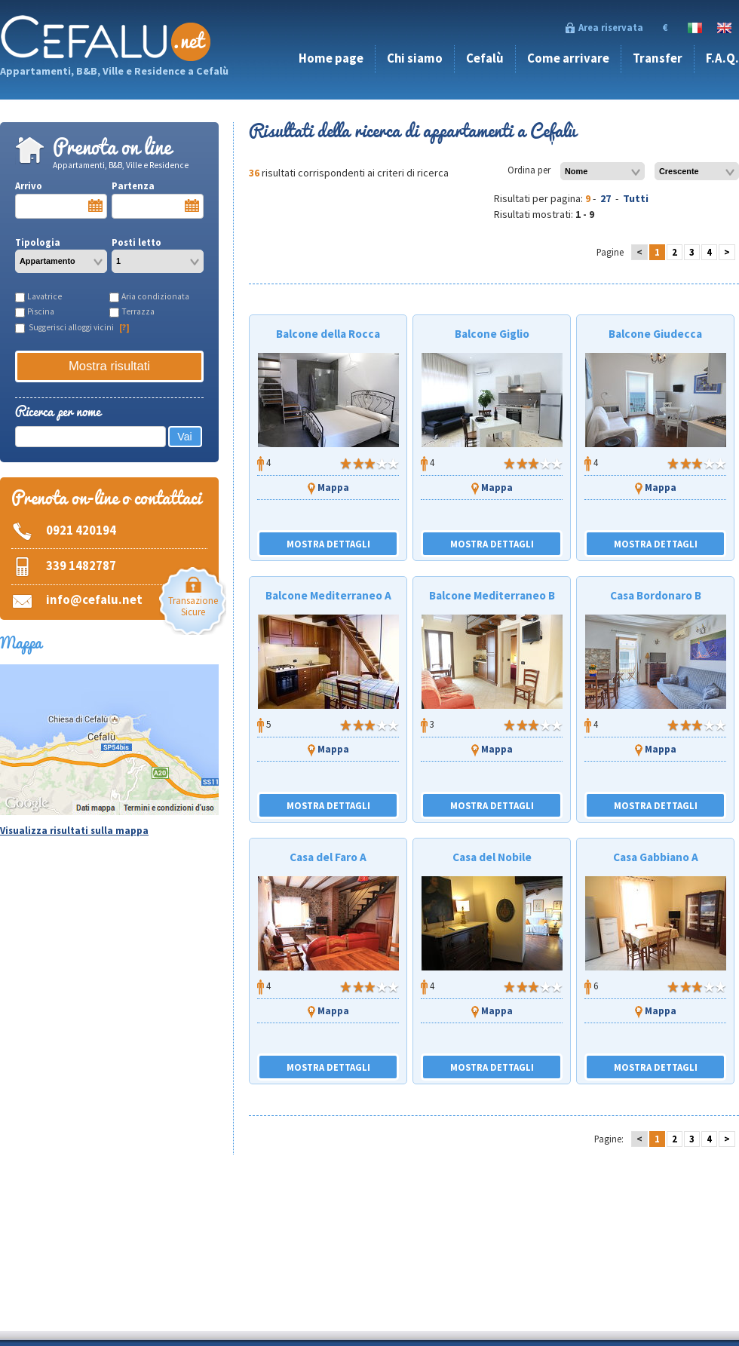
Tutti (636, 198)
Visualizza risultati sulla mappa (74, 830)
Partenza (158, 198)
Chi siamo (415, 58)
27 (605, 198)
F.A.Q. (722, 58)
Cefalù (485, 58)
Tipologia (61, 254)
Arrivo (61, 198)
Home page (331, 58)
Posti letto (158, 254)
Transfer (657, 58)
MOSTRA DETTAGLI (328, 544)
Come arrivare (568, 58)
